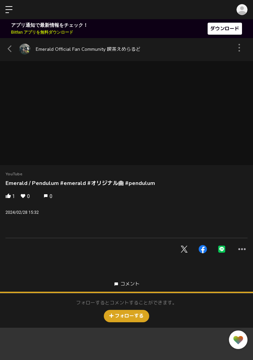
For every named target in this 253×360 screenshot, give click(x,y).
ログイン (242, 9)
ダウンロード (224, 28)
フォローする (126, 316)
